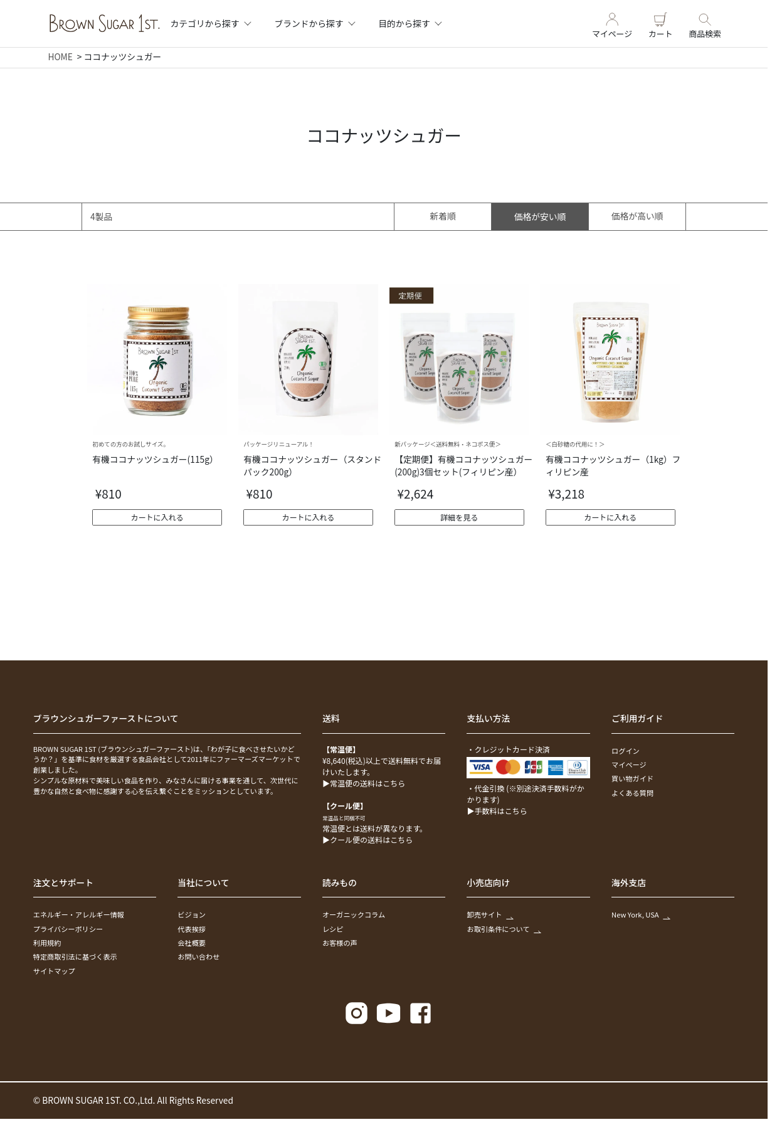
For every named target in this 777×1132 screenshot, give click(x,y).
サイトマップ (54, 971)
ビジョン (191, 914)
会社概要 (191, 943)
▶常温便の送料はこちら (363, 783)
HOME (60, 56)
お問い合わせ (198, 956)
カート (660, 23)
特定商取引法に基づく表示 (75, 956)
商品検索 (705, 23)
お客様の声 (339, 943)
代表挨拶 (191, 929)
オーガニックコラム (353, 914)
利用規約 (47, 943)
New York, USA (640, 914)
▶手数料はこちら (497, 810)
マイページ (612, 23)
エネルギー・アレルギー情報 (78, 914)
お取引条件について (503, 929)
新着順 (443, 215)
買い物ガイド (632, 778)
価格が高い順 (637, 215)
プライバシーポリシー (68, 929)
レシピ (333, 929)
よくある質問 (632, 793)
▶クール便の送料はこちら (367, 839)
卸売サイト (489, 914)
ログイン (625, 751)
